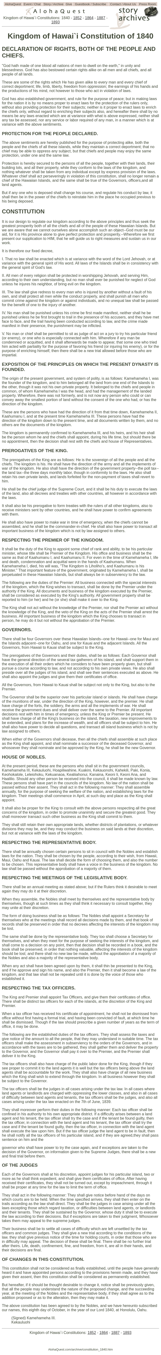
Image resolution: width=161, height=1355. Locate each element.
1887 (101, 18)
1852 (77, 18)
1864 (89, 18)
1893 (55, 22)
